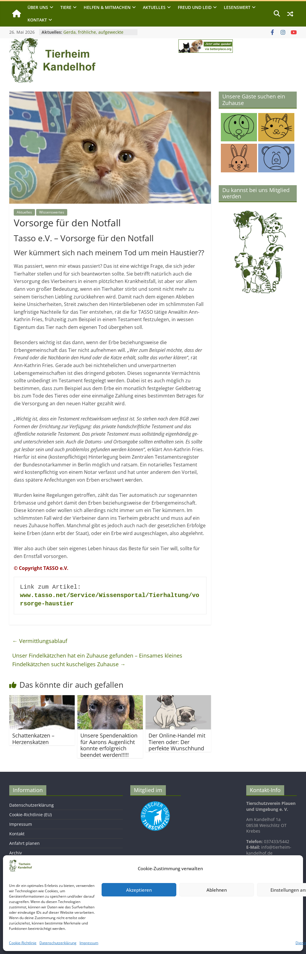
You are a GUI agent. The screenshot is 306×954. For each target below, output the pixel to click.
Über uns (37, 7)
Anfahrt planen (24, 843)
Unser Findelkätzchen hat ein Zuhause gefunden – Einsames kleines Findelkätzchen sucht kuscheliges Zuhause (97, 660)
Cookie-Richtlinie (22, 942)
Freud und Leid (195, 7)
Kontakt (37, 20)
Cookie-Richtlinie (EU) (30, 814)
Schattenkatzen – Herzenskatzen (33, 739)
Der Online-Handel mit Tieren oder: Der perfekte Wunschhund (177, 742)
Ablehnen (216, 890)
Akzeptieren (139, 890)
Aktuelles (154, 7)
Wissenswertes (51, 212)
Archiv (15, 853)
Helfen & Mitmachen (107, 7)
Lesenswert (237, 7)
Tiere (65, 7)
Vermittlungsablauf (39, 640)
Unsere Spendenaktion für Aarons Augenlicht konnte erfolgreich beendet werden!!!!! (108, 745)
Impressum (88, 942)
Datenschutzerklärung (57, 942)
